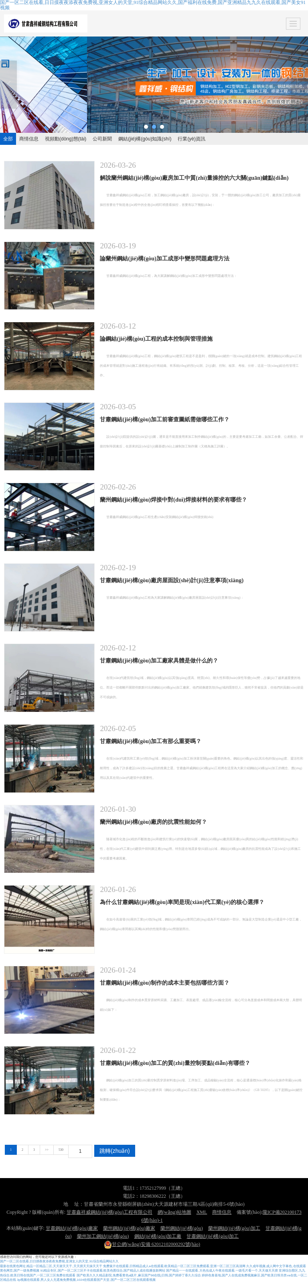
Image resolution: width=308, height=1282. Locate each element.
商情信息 (28, 139)
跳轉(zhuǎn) (114, 1151)
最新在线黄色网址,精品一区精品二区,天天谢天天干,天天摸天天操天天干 (51, 1266)
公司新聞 (102, 139)
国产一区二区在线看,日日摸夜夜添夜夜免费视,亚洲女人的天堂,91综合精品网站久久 (59, 1261)
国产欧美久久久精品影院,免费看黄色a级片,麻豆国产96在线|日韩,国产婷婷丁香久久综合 (139, 1275)
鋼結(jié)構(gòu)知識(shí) (144, 139)
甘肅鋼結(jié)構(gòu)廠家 (72, 1228)
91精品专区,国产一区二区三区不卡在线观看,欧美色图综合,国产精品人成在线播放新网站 (102, 1270)
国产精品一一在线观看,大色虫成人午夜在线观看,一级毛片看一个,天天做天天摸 (222, 1270)
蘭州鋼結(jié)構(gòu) (181, 1228)
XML (202, 1212)
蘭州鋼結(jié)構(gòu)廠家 (129, 1228)
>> (47, 1150)
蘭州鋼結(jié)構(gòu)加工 (234, 1228)
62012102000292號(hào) (152, 1244)
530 (61, 1150)
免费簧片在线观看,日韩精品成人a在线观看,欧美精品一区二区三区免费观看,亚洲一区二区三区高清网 (174, 1266)
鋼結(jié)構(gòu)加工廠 (158, 1236)
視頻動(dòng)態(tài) (65, 139)
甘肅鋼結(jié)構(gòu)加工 (212, 1236)
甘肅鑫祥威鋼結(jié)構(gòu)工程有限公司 (109, 1212)
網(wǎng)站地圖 (174, 1212)
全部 (8, 139)
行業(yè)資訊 (191, 139)
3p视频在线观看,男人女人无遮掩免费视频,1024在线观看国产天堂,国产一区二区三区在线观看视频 (86, 1280)
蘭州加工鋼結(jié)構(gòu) (103, 1236)
